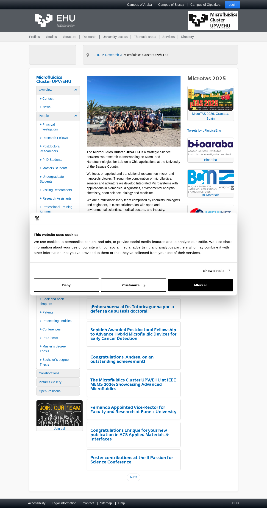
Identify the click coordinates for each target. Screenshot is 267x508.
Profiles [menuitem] (34, 37)
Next (133, 477)
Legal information (64, 503)
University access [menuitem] (115, 37)
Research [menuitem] (89, 37)
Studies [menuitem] (51, 37)
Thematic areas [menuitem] (145, 37)
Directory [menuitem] (187, 37)
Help (121, 503)
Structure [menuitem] (69, 37)
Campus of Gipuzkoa (205, 4)
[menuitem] (58, 98)
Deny (66, 285)
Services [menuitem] (168, 37)
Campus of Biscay (171, 4)
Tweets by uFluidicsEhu (204, 130)
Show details (214, 270)
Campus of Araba (139, 4)
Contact (88, 503)
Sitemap (106, 503)
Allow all (201, 285)
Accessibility (36, 503)
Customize (133, 285)
